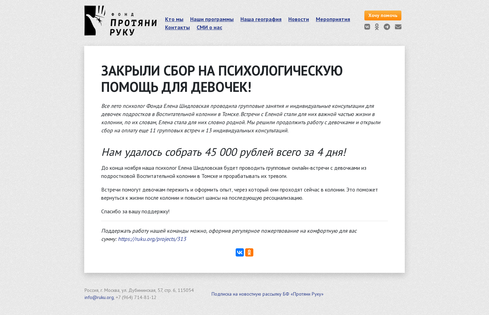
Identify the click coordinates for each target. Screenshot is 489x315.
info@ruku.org (99, 297)
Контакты (177, 27)
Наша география (261, 19)
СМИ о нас (209, 27)
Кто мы (174, 19)
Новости (298, 19)
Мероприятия (333, 19)
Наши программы (212, 19)
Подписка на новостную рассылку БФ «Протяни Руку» (268, 294)
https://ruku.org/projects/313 (152, 238)
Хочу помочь (382, 15)
